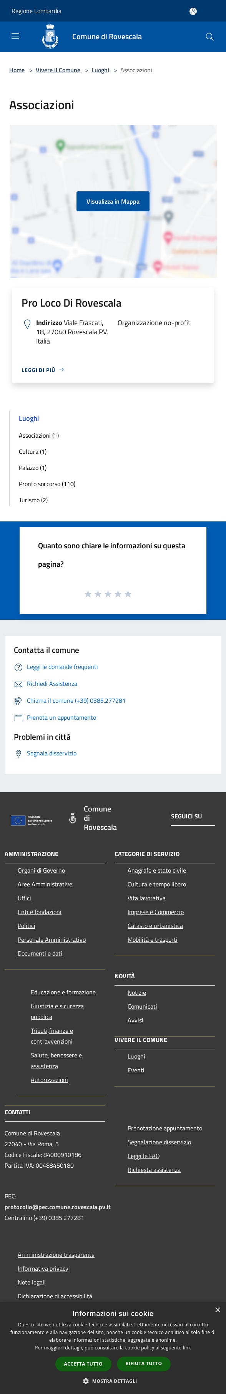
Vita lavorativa (147, 898)
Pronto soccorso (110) (47, 483)
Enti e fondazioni (39, 911)
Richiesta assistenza (154, 1169)
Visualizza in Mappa (113, 201)
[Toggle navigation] (15, 36)
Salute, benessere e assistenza (56, 1060)
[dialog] (113, 1348)
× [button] (217, 1310)
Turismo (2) (33, 499)
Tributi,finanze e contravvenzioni (52, 1036)
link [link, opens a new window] (187, 1347)
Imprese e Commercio (156, 911)
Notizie (137, 992)
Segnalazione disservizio (159, 1142)
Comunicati (142, 1006)
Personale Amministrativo (52, 939)
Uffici (24, 898)
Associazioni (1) (39, 435)
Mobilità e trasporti (153, 939)
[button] (113, 1381)
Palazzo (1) (33, 467)
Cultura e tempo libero (157, 884)
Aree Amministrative (45, 884)
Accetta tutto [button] (83, 1364)
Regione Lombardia (36, 10)
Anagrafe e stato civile (157, 870)
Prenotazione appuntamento (165, 1128)
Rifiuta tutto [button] (144, 1363)
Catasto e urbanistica (155, 925)
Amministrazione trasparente (56, 1254)
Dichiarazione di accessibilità (55, 1296)
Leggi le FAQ (144, 1155)
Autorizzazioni (49, 1079)
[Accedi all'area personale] (193, 11)
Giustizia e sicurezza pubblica (57, 1011)
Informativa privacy (43, 1268)
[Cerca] (209, 36)
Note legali (32, 1282)
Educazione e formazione (63, 992)
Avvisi (135, 1020)
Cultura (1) (33, 451)
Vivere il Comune (59, 70)
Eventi (136, 1070)
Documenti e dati (40, 953)
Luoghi (100, 70)
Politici (26, 925)
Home (17, 70)
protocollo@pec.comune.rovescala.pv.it (58, 1206)
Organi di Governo (41, 870)
